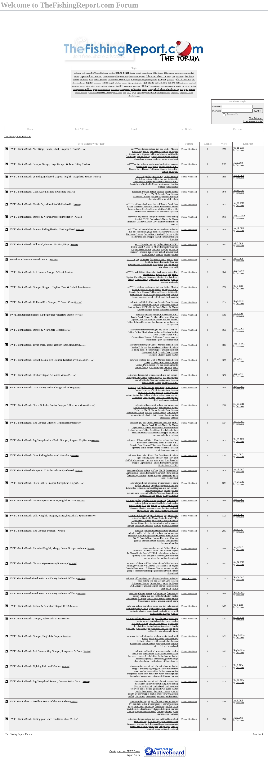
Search (134, 129)
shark (170, 159)
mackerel (142, 236)
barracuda (164, 309)
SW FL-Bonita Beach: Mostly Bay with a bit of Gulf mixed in (41, 204)
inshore (151, 149)
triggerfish (155, 558)
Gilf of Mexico (146, 272)
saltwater (134, 302)
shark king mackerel (144, 525)
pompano (149, 460)
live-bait (174, 199)
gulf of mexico (151, 375)
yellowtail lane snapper (161, 628)
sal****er (135, 149)
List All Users (82, 129)
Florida (154, 410)
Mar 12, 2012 (238, 499)
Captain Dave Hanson (139, 154)
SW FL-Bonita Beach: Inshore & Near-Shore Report (36, 329)
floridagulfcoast (157, 724)
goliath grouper (166, 251)
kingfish (174, 239)
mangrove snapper (138, 251)
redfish (169, 221)
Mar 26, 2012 (238, 514)
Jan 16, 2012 (238, 469)
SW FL (146, 151)
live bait (174, 156)
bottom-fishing (135, 209)
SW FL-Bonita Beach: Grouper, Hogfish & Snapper (36, 636)
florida (175, 626)
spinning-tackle (171, 254)
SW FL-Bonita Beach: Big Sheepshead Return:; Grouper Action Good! (45, 681)
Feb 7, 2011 (238, 313)
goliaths (174, 435)
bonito (165, 159)
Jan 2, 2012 (238, 454)
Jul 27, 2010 (238, 258)
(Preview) (82, 149)
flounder (164, 236)
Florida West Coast (189, 149)
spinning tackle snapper (167, 523)
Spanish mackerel (170, 525)
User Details (186, 129)
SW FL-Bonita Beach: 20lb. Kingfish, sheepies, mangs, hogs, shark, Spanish (48, 515)
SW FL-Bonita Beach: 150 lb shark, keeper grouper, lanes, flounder (44, 344)
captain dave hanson (156, 598)
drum (167, 460)
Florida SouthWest (189, 578)
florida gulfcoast (153, 688)
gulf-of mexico (164, 314)
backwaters (154, 164)
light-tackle (164, 199)
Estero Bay (137, 151)
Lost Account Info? (253, 121)
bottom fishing (143, 156)
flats (176, 204)
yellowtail (173, 249)
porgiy (130, 706)
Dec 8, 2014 (238, 665)
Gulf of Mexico (171, 149)
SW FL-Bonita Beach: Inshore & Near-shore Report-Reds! (39, 606)
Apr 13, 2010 (238, 190)
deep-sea (152, 347)
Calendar (237, 129)
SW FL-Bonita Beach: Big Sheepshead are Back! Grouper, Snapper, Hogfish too (50, 440)
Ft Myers (138, 206)
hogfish (166, 164)
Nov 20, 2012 (239, 577)
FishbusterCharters (134, 234)
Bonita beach (156, 151)
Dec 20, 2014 (238, 680)
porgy (175, 475)
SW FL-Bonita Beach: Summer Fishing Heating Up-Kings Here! (42, 229)
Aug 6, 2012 (238, 547)
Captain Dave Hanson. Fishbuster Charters (150, 337)
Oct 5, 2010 (238, 286)
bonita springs (143, 621)
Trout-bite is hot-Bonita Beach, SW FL (29, 259)
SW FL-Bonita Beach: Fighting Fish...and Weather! (36, 666)
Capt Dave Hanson (151, 206)
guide (153, 156)
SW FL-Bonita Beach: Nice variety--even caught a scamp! (39, 563)
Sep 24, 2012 (238, 562)
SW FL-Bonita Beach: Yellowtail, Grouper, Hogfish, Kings (39, 244)
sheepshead (139, 159)
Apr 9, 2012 (238, 529)
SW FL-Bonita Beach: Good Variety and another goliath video (41, 387)
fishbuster (240, 150)
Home (30, 129)
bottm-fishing (171, 216)
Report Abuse (133, 755)
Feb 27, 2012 (238, 482)
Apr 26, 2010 (238, 203)
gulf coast (130, 628)
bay (161, 149)
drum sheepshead (146, 432)
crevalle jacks (171, 631)
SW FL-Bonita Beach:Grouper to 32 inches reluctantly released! (42, 470)
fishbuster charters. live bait (140, 656)
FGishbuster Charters (160, 445)
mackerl (167, 397)
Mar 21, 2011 (238, 328)
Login (257, 110)
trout (176, 159)
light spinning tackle (146, 457)
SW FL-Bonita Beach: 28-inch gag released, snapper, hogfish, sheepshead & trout (51, 176)
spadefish (157, 159)
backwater (147, 204)
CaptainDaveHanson (168, 231)
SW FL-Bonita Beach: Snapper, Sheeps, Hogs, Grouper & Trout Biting (45, 164)
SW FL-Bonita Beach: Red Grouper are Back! (33, 530)
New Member (256, 118)
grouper (139, 166)
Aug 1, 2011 (238, 374)
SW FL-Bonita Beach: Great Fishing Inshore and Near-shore (40, 455)
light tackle (173, 154)
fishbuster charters (163, 596)
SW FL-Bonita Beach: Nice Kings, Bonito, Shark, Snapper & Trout (44, 149)
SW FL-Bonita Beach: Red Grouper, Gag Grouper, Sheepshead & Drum (46, 651)
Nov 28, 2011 (238, 421)
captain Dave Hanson (138, 264)
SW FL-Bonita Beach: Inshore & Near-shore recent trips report (41, 216)
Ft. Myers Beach (170, 495)
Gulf (176, 267)
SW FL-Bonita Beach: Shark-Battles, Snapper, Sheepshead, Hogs (43, 483)
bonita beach (132, 598)
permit (175, 588)
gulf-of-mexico (150, 483)
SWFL (146, 219)
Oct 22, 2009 (238, 148)
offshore (144, 149)
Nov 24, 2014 (239, 650)
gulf (157, 149)
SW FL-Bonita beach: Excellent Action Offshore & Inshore (40, 701)
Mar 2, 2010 (238, 163)
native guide (135, 643)
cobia (156, 211)
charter (159, 156)
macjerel (167, 377)
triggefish (155, 485)
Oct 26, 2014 (238, 617)
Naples (165, 151)
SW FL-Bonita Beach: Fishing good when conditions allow (40, 719)
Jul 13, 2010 (238, 243)
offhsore (144, 164)
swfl (176, 611)
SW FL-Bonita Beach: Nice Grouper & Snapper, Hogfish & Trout (43, 500)
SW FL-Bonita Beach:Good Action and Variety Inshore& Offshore (43, 578)
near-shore (163, 267)
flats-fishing (166, 209)
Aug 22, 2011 (238, 386)
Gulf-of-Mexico (158, 344)
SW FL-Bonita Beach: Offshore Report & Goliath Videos (39, 375)
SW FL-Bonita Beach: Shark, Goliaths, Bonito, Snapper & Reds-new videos (48, 405)
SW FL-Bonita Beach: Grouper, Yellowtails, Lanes (35, 618)
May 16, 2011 (239, 344)
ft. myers (142, 598)
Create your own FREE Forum (125, 751)
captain (166, 156)
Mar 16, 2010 (238, 175)
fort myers (166, 621)
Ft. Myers (173, 151)
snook (175, 221)
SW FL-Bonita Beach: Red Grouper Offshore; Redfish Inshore (41, 422)
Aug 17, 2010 (239, 271)
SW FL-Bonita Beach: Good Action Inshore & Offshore (38, 191)
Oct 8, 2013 (238, 605)
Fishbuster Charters (158, 154)
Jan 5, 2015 (238, 700)
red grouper (165, 279)
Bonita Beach (167, 204)
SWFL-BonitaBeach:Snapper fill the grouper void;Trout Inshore (42, 314)
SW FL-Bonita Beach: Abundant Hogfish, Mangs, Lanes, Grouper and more (48, 548)
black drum (164, 400)
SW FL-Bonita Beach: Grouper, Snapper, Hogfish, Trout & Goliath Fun (46, 287)
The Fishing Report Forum (17, 136)
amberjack (173, 236)
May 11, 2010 (239, 215)
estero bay (161, 500)
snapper (148, 159)
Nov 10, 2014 (239, 635)
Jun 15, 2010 (238, 228)
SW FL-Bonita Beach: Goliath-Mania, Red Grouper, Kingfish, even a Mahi (48, 359)
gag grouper (153, 251)
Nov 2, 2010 (238, 301)
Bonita (168, 191)
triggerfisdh (166, 658)
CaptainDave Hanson (168, 380)
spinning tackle (171, 364)
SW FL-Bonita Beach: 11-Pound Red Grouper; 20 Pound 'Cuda (41, 302)
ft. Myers (146, 505)
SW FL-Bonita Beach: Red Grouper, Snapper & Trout (37, 272)
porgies (163, 322)
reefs (171, 267)
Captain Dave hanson (135, 568)
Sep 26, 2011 (238, 404)
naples (166, 583)
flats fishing (131, 156)
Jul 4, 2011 (237, 359)
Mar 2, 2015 (238, 718)
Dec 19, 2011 (238, 439)
